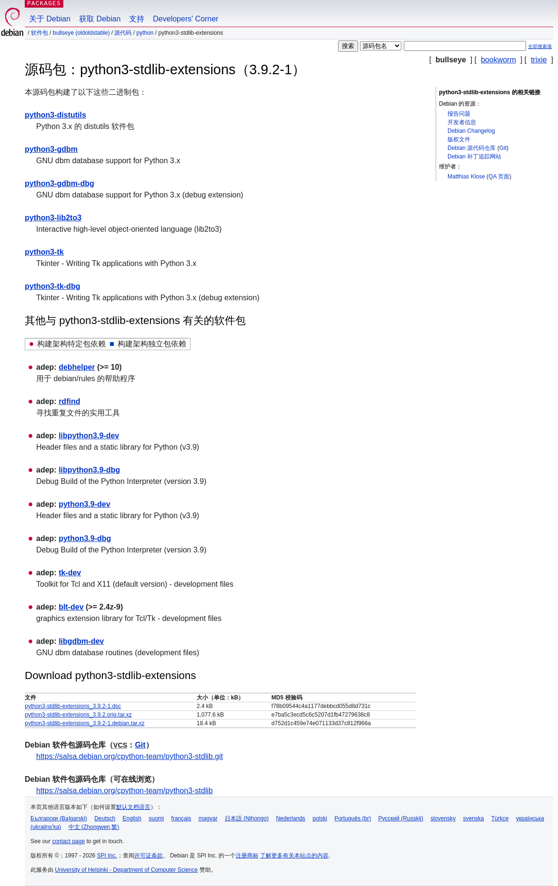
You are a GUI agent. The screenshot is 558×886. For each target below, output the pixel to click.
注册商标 (247, 855)
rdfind (69, 401)
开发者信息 (462, 122)
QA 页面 (498, 176)
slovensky (443, 818)
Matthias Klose (466, 176)
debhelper (77, 367)
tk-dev (70, 573)
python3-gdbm (51, 149)
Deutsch (104, 818)
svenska (473, 818)
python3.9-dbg (85, 538)
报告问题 (459, 113)
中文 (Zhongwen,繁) (94, 827)
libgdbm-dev (81, 641)
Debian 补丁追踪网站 (474, 156)
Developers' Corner (185, 19)
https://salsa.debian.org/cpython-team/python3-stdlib (124, 791)
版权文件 (459, 139)
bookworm (498, 60)
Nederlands (290, 818)
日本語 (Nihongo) (247, 818)
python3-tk (44, 252)
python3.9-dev (84, 504)
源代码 (122, 33)
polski (319, 818)
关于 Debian (49, 19)
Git (503, 148)
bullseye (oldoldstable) (81, 33)
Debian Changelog (471, 131)
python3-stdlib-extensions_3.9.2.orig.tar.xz (78, 714)
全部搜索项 (540, 46)
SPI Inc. (107, 855)
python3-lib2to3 (53, 218)
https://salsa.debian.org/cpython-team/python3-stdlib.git (129, 756)
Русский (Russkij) (400, 818)
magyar (208, 818)
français (181, 818)
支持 (136, 19)
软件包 (39, 33)
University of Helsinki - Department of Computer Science (126, 869)
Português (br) (352, 818)
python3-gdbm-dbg (59, 183)
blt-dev (71, 607)
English (132, 818)
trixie (539, 60)
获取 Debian (99, 19)
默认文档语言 (133, 807)
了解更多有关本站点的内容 (294, 855)
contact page (68, 841)
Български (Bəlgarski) (58, 818)
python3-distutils (55, 115)
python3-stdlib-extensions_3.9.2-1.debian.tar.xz (85, 723)
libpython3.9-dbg (89, 470)
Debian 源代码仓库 (472, 148)
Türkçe (500, 818)
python (144, 33)
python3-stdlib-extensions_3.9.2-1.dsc (73, 706)
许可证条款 (148, 855)
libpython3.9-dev (89, 436)
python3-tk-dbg (52, 286)
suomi (156, 818)
